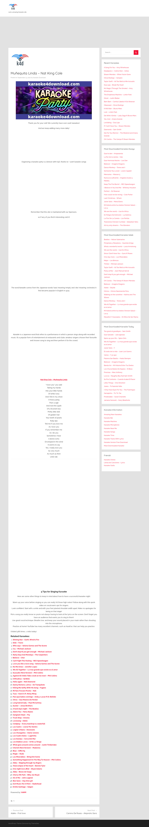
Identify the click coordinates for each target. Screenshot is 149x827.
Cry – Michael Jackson (22, 649)
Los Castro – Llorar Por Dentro (25, 727)
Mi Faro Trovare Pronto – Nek (24, 691)
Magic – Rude (18, 754)
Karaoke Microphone (111, 425)
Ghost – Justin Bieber (112, 98)
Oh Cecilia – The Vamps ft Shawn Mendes (119, 139)
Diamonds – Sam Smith (112, 129)
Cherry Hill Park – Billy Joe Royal (26, 775)
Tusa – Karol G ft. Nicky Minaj (24, 694)
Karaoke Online (109, 460)
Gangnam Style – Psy (21, 715)
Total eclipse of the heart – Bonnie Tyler (29, 766)
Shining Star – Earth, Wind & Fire (26, 640)
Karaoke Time (109, 435)
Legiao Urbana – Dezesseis (24, 730)
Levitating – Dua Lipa (112, 123)
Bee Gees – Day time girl (23, 781)
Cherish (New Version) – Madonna (26, 748)
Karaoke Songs (109, 432)
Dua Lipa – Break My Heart (114, 85)
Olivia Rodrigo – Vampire (113, 78)
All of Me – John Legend (23, 778)
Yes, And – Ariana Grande (113, 119)
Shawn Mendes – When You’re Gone (117, 74)
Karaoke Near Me (110, 428)
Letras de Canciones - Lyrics (114, 463)
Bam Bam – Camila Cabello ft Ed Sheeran (119, 102)
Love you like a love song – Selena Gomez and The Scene (36, 664)
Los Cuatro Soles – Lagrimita (24, 736)
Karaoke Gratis (109, 465)
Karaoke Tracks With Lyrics (114, 439)
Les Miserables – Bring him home (26, 757)
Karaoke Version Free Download (116, 442)
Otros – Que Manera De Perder (25, 700)
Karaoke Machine (110, 421)
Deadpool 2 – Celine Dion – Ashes (116, 71)
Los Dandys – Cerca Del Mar (24, 739)
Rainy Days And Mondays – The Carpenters (30, 655)
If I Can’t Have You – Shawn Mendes (117, 126)
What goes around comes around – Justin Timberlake (35, 745)
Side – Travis (18, 643)
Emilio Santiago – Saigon (23, 787)
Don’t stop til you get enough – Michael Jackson (32, 652)
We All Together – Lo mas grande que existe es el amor (35, 670)
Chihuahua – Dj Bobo (21, 679)
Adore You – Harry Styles (23, 712)
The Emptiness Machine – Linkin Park (118, 95)
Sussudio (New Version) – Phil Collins (28, 673)
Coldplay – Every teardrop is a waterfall (29, 724)
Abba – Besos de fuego (22, 772)
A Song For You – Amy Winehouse (116, 67)
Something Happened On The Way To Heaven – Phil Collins (37, 760)
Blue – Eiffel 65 (19, 751)
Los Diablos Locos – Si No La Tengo (27, 742)
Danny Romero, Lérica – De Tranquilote (29, 685)
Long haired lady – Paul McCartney (27, 703)
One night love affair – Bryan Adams (27, 769)
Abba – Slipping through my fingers (27, 763)
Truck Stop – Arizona (21, 718)
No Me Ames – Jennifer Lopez (25, 667)
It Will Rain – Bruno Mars (113, 108)
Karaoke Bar (108, 418)
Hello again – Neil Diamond (24, 682)
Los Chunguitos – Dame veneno (26, 733)
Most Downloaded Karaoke (114, 446)
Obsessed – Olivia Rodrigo (114, 105)
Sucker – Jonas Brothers (23, 706)
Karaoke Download (39, 77)
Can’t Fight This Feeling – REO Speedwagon (30, 661)
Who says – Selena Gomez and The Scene (30, 646)
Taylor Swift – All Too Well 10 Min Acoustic (119, 81)
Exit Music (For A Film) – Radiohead (27, 784)
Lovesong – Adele (20, 721)
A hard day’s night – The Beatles (26, 709)
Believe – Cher (19, 658)
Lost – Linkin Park (110, 112)
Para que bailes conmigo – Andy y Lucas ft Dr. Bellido (34, 697)
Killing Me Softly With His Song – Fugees (29, 688)
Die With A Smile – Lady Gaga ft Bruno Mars (120, 116)
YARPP (23, 792)
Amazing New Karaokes (113, 414)
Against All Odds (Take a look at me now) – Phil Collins (35, 676)
